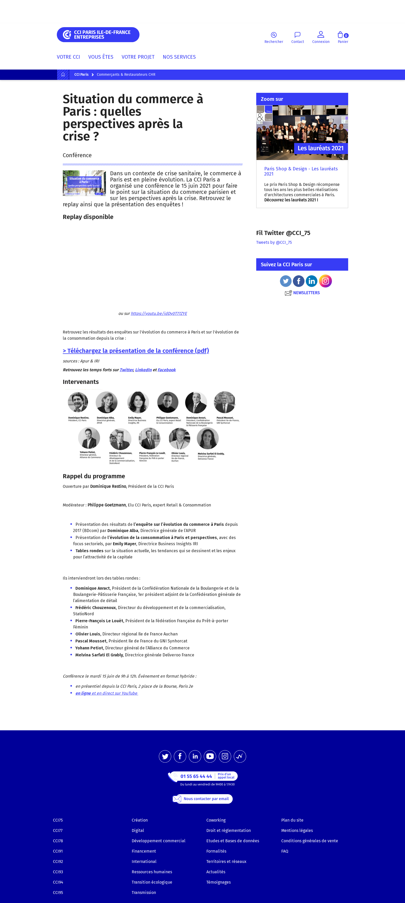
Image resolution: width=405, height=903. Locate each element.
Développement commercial (158, 840)
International (144, 861)
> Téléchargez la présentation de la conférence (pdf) (136, 350)
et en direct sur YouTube (106, 693)
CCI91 (58, 851)
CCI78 (58, 840)
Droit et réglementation (228, 830)
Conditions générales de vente (309, 840)
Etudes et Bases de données (232, 840)
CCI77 (58, 830)
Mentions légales (297, 830)
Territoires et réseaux (226, 861)
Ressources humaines (152, 871)
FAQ (284, 851)
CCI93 (58, 871)
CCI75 (58, 820)
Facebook (167, 369)
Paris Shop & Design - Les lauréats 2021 (301, 171)
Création (140, 820)
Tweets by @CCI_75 (274, 242)
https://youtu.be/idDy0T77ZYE (159, 313)
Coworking (215, 820)
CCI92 (58, 861)
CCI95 (58, 892)
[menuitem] (70, 58)
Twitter (126, 369)
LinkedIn (143, 369)
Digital (138, 830)
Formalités (216, 851)
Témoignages (218, 882)
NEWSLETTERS (302, 292)
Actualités (215, 871)
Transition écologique (152, 882)
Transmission (144, 892)
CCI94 (58, 882)
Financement (144, 851)
